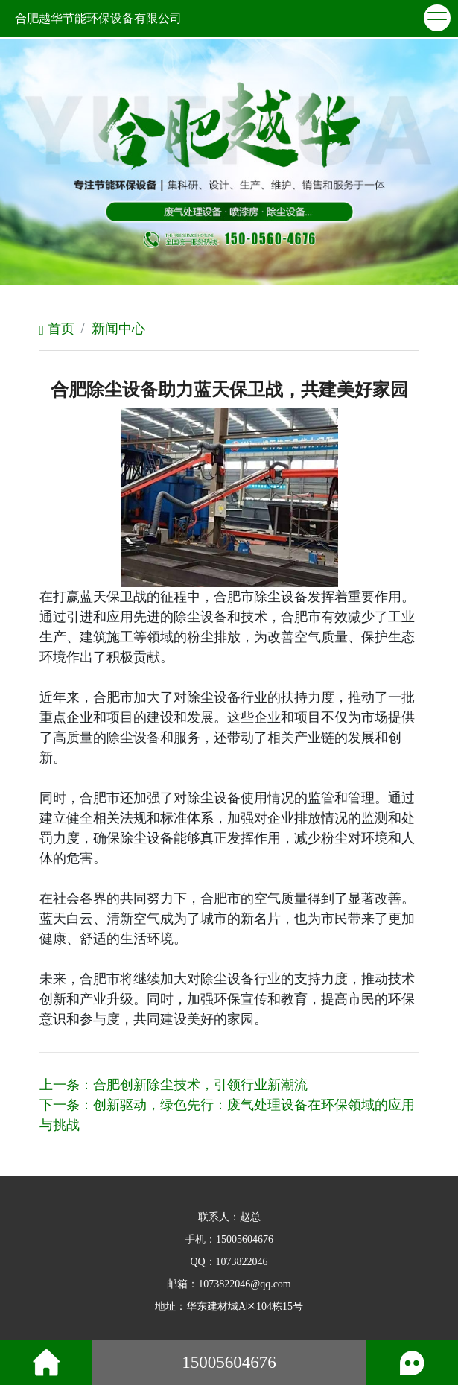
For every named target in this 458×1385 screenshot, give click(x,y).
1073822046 (242, 1261)
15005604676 (244, 1239)
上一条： (173, 1084)
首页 (56, 328)
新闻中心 (118, 328)
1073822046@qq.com (244, 1284)
